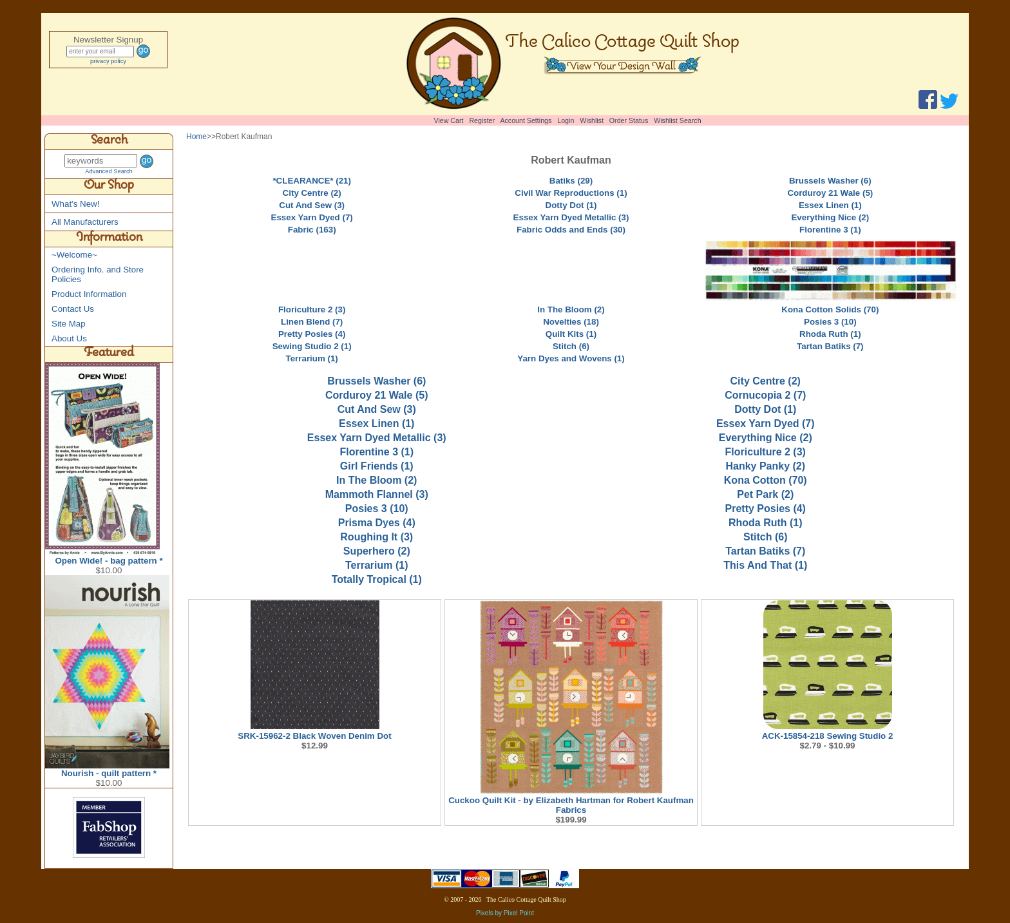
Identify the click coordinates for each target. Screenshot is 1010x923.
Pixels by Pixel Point (505, 913)
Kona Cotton (765, 480)
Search (109, 141)
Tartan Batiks (765, 551)
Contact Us (73, 309)
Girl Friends (377, 466)
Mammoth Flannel (376, 494)
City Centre (765, 381)
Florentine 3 (376, 451)
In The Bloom (376, 480)
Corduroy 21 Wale (376, 395)
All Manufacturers (85, 222)
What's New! (75, 204)
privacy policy (108, 61)
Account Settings (525, 120)
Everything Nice (765, 437)
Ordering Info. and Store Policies (98, 274)
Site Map (69, 323)
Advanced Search (109, 171)
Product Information (89, 294)
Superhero (376, 551)
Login (565, 120)
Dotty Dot (765, 409)
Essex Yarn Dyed (765, 423)
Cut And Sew (377, 409)
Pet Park (765, 494)
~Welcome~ (74, 255)
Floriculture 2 (765, 451)
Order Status (628, 120)
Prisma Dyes (376, 522)
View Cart (449, 120)
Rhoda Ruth (766, 522)
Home (196, 136)
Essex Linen (376, 423)
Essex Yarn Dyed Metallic (376, 437)
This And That (765, 565)
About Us (69, 338)
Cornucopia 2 (765, 395)
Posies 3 (376, 508)
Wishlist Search (677, 120)
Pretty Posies (765, 508)
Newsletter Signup (108, 39)
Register (482, 120)
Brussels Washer (376, 381)
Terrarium (376, 565)
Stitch (765, 536)
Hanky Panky (765, 466)
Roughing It (376, 536)
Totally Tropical (377, 579)
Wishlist (592, 120)
